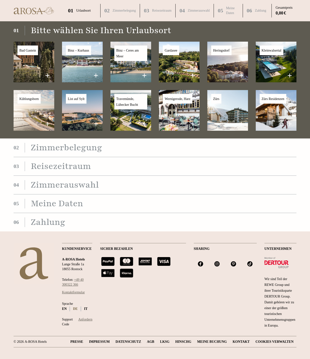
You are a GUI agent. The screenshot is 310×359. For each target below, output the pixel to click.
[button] (34, 62)
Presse (76, 342)
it (86, 309)
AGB (150, 342)
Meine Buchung (212, 342)
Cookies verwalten (275, 342)
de (75, 309)
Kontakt (241, 342)
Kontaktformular (73, 292)
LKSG (165, 342)
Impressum (99, 342)
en (64, 309)
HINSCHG (183, 342)
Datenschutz (128, 342)
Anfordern (85, 319)
